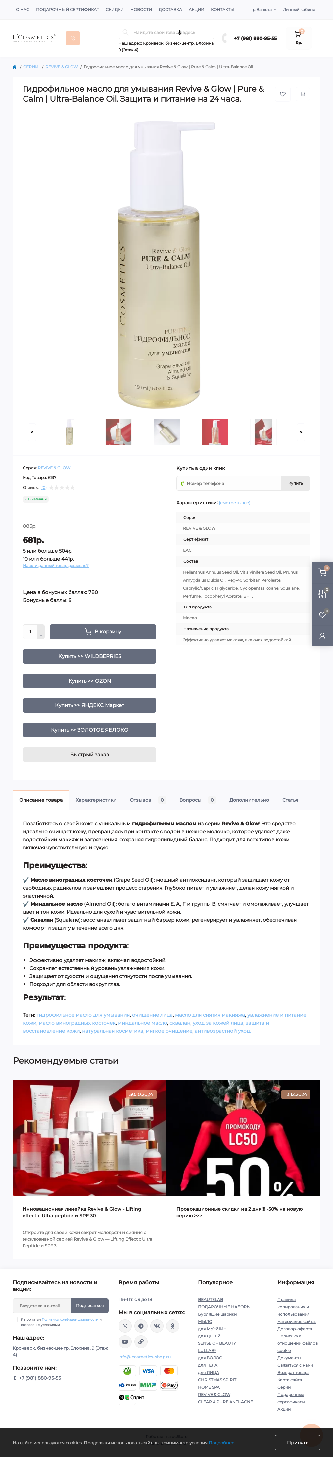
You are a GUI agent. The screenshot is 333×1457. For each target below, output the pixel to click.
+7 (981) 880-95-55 (255, 38)
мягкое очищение (169, 1031)
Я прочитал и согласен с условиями (61, 1322)
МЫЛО (205, 1321)
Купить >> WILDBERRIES (89, 656)
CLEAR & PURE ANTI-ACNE (225, 1401)
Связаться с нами (295, 1365)
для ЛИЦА (208, 1372)
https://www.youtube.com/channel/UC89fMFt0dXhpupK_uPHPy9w (125, 1341)
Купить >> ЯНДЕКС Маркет (89, 705)
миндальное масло (142, 1023)
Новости (141, 9)
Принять (297, 1443)
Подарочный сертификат (67, 9)
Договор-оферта (294, 1328)
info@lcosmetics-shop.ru (145, 1356)
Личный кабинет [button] (300, 9)
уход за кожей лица (218, 1023)
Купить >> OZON (90, 681)
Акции (196, 9)
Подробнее (221, 1442)
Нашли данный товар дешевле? (56, 565)
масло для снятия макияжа (210, 1015)
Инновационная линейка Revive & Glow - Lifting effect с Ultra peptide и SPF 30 (82, 1212)
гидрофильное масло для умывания (83, 1015)
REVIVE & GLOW (61, 66)
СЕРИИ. (31, 66)
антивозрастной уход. (223, 1031)
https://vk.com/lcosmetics (157, 1326)
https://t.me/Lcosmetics (141, 1326)
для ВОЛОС (210, 1357)
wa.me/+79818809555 (125, 1326)
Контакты (222, 9)
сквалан (179, 1023)
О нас (22, 9)
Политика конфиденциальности (70, 1319)
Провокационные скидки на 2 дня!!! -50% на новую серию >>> (239, 1212)
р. (262, 9)
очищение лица (152, 1015)
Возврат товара (293, 1372)
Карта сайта (289, 1379)
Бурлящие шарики (217, 1314)
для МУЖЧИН (212, 1328)
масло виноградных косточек (77, 1023)
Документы (289, 1357)
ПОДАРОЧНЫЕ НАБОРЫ (224, 1306)
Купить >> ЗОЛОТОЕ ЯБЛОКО (89, 730)
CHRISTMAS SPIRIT (217, 1379)
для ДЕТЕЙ (209, 1336)
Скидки (115, 9)
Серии (284, 1387)
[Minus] (41, 635)
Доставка (170, 9)
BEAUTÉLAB (210, 1299)
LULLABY (207, 1350)
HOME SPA (209, 1387)
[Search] (126, 32)
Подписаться (90, 1305)
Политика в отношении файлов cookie (297, 1343)
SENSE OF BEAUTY (217, 1343)
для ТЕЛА (207, 1365)
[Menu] (73, 38)
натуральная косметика (112, 1031)
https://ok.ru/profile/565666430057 (172, 1326)
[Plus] (41, 628)
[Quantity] (30, 631)
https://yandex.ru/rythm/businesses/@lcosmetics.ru (141, 1341)
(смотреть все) (234, 502)
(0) (44, 487)
